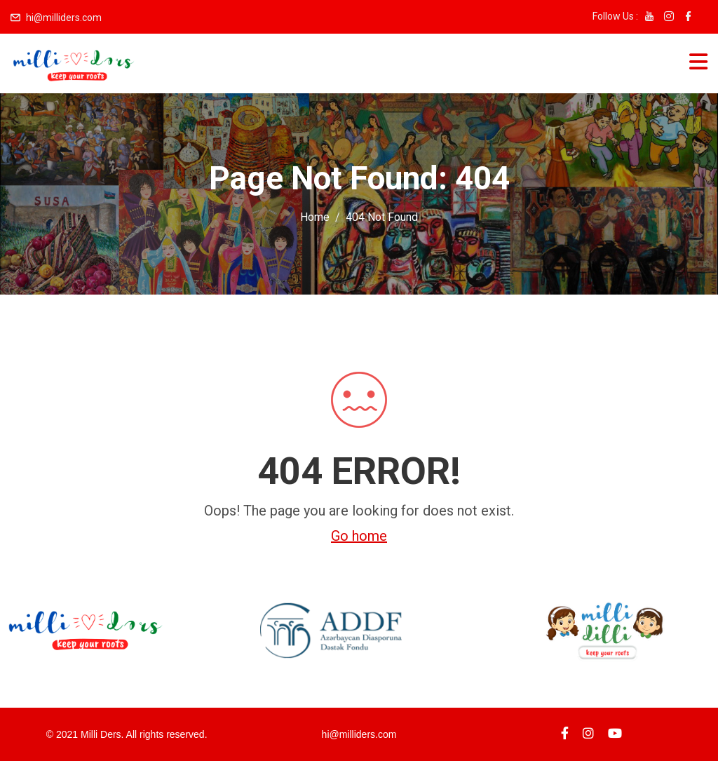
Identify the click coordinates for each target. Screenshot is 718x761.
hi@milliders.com (64, 17)
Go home (359, 535)
